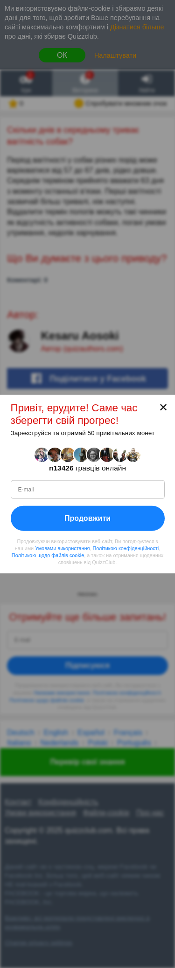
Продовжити (87, 518)
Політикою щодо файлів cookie (48, 555)
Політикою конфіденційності (125, 548)
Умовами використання (62, 548)
